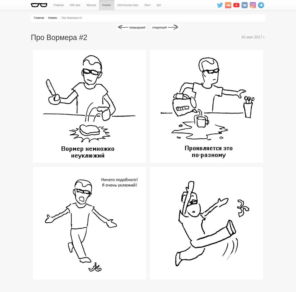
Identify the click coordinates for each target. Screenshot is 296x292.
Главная (58, 5)
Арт (159, 5)
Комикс (106, 5)
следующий (159, 27)
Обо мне (75, 5)
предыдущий (137, 27)
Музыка (91, 5)
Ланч (147, 5)
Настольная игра (127, 5)
